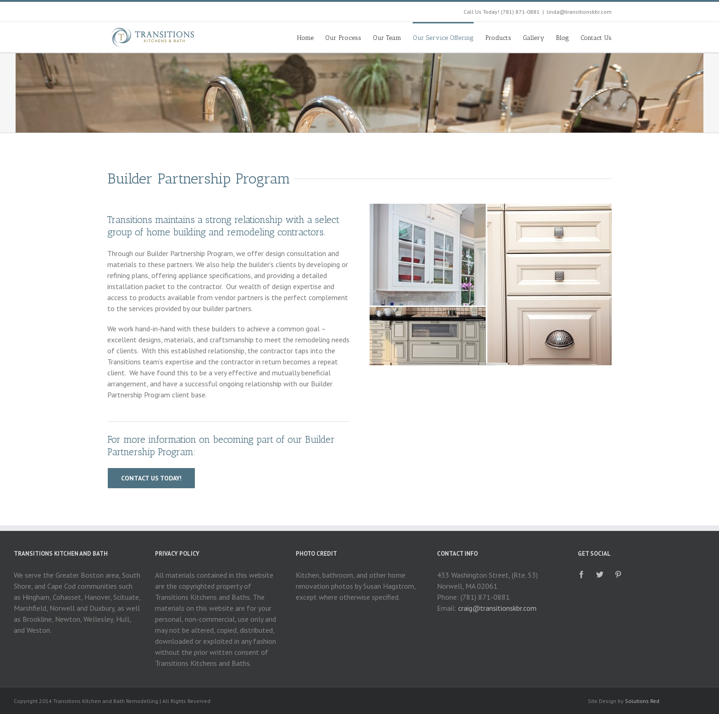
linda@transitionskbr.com (579, 11)
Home (305, 38)
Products (498, 38)
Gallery (533, 38)
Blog (562, 38)
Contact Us (596, 38)
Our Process (343, 38)
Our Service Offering (443, 38)
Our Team (387, 38)
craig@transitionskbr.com (497, 608)
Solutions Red (642, 700)
